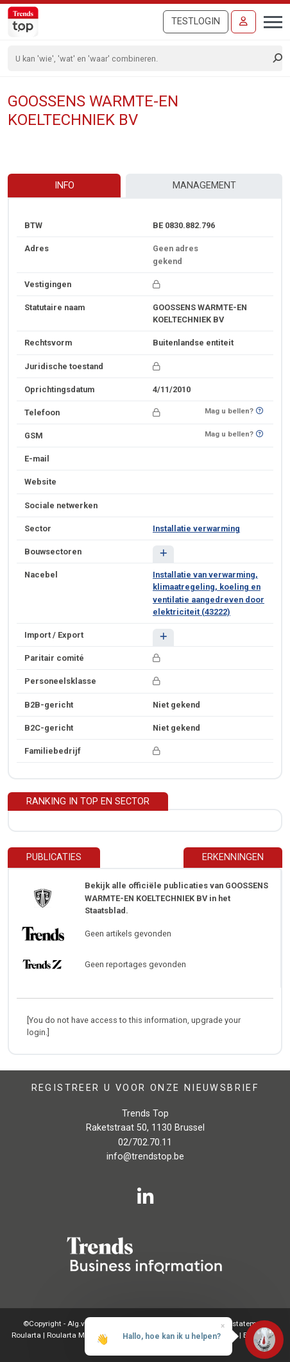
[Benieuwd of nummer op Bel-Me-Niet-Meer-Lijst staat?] (259, 411)
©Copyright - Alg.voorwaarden (74, 1323)
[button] (163, 554)
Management (204, 185)
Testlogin (195, 21)
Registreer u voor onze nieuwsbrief (145, 1087)
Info (64, 185)
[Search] (141, 58)
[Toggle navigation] (269, 20)
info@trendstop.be (145, 1156)
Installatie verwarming (196, 528)
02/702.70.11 (145, 1142)
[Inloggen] (243, 21)
